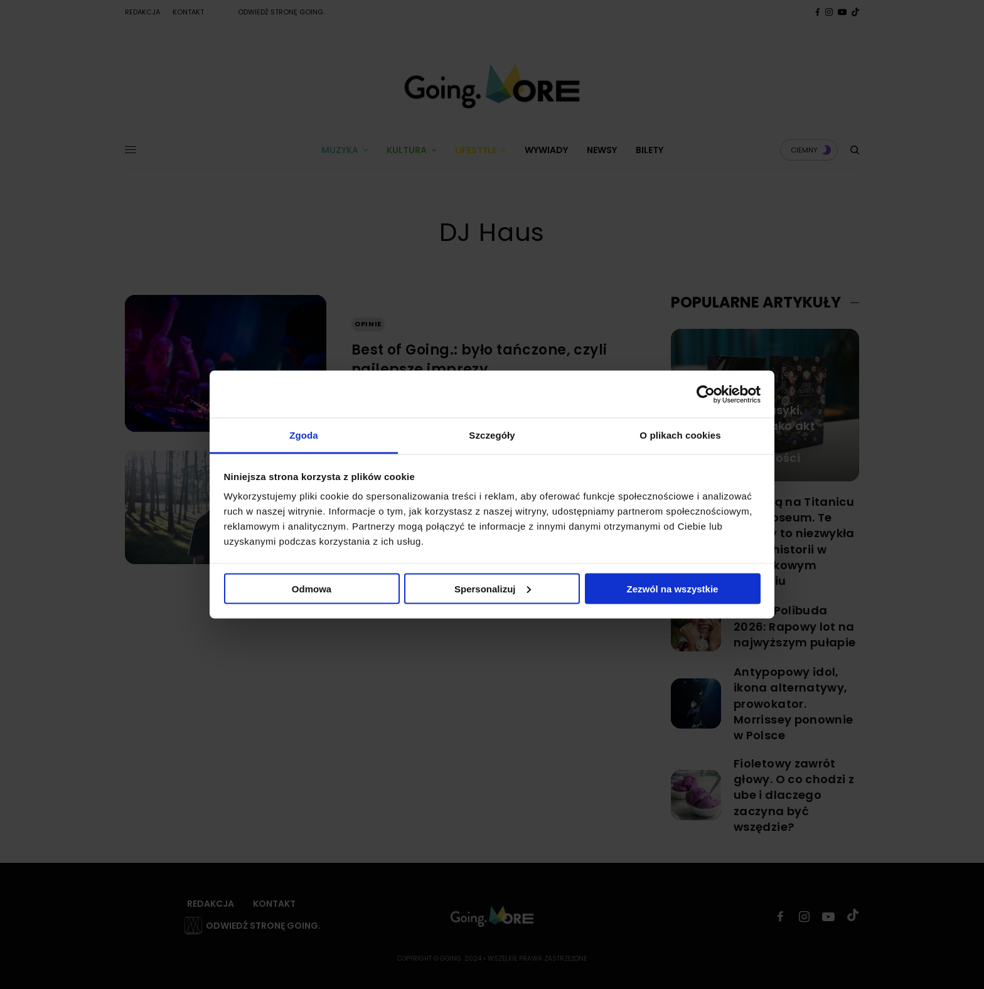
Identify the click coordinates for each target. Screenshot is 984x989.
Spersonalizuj (492, 588)
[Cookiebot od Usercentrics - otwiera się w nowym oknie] (706, 394)
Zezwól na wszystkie (673, 588)
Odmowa (311, 588)
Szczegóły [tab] (492, 435)
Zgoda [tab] (303, 435)
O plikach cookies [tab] (679, 435)
